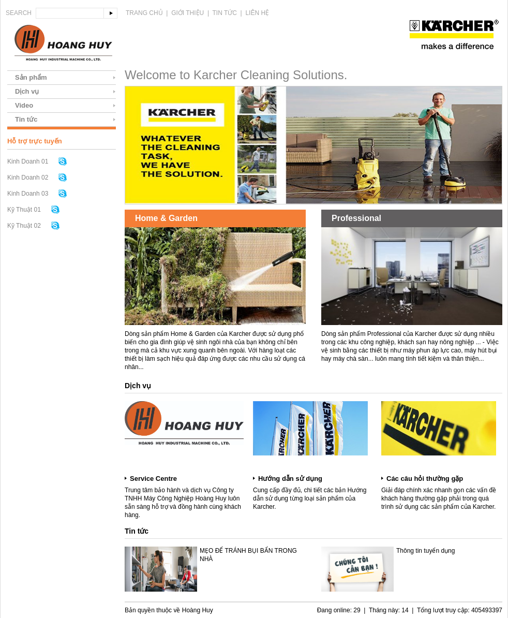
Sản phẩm (31, 77)
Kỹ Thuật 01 (24, 209)
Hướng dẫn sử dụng (290, 478)
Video (24, 105)
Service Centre (153, 478)
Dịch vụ (27, 91)
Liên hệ (257, 13)
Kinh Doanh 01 (27, 161)
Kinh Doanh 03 (27, 193)
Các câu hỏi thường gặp (424, 478)
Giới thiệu (187, 13)
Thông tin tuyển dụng (425, 550)
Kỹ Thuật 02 (24, 225)
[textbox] (70, 13)
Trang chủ (144, 13)
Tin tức (225, 13)
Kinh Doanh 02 (27, 177)
